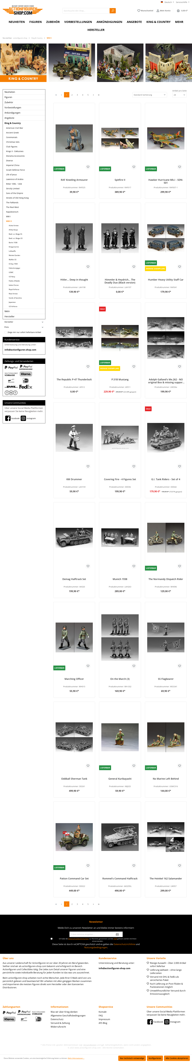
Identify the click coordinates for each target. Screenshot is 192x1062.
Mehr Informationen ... (76, 1058)
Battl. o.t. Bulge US (16, 238)
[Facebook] (12, 418)
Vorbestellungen (13, 107)
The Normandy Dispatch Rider (166, 579)
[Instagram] (28, 418)
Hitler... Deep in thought (74, 279)
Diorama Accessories (15, 156)
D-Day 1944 (13, 264)
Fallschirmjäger (14, 268)
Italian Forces (14, 285)
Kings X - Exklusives (14, 151)
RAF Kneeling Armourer (74, 179)
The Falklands (12, 202)
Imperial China (12, 165)
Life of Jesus (11, 174)
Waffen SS (12, 259)
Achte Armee (14, 225)
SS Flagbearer (166, 678)
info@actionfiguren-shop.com (20, 349)
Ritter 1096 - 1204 (14, 184)
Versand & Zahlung (60, 1023)
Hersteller (10, 316)
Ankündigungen (12, 112)
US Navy (12, 276)
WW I (8, 216)
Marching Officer (74, 678)
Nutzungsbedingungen (95, 947)
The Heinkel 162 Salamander (166, 878)
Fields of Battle (14, 281)
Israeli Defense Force (15, 170)
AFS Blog (103, 1023)
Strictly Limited (12, 188)
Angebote (9, 117)
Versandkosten (90, 1045)
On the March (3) (120, 678)
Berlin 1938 (13, 242)
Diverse (9, 160)
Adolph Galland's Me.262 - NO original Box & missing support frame (165, 381)
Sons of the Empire (14, 193)
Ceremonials (11, 137)
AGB (115, 939)
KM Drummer (74, 479)
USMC (11, 272)
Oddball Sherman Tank (74, 778)
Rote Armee (13, 294)
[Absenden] (117, 934)
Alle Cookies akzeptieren (177, 1058)
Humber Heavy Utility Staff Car (165, 279)
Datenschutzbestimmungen (78, 939)
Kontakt (103, 1011)
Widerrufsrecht (58, 1026)
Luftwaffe (12, 251)
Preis (24, 327)
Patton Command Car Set (74, 878)
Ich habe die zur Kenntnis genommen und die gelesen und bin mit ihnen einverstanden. (97, 940)
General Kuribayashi (119, 778)
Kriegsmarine (14, 247)
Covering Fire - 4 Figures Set (120, 479)
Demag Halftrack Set (74, 579)
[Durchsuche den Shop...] (86, 10)
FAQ (101, 1015)
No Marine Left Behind (166, 778)
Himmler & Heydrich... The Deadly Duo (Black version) (120, 281)
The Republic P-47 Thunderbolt (74, 379)
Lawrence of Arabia (14, 179)
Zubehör (9, 102)
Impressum (104, 1019)
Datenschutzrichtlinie (124, 944)
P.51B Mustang (120, 379)
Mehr (7, 311)
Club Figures (11, 146)
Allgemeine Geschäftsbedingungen (68, 1015)
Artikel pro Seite (179, 90)
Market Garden (14, 255)
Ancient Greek (12, 132)
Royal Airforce (14, 289)
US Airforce (13, 306)
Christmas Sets (12, 142)
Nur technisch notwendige (132, 1058)
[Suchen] (113, 10)
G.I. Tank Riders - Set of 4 (165, 479)
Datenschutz (57, 1019)
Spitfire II (120, 179)
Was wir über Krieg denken (64, 1011)
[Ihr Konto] (163, 10)
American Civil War (14, 128)
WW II (9, 221)
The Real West (12, 207)
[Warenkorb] (182, 10)
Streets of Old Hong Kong (17, 198)
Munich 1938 (120, 579)
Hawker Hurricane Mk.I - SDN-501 (165, 181)
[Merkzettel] (145, 10)
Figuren (8, 97)
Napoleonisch (12, 212)
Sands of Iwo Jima (15, 298)
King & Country (13, 123)
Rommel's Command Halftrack (119, 878)
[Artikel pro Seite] (179, 95)
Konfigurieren (155, 1058)
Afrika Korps (13, 230)
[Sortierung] (149, 95)
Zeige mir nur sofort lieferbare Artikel (24, 332)
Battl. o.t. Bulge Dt (15, 234)
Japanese (12, 302)
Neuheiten (10, 91)
